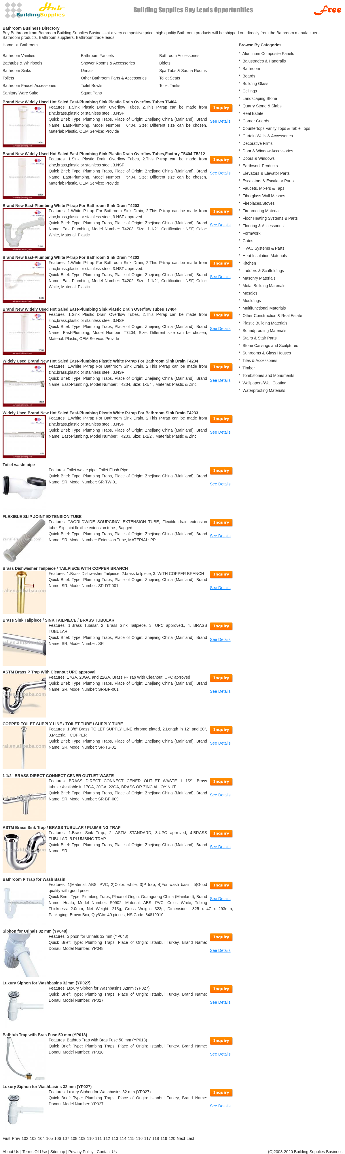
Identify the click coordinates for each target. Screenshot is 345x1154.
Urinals (87, 70)
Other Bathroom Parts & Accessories (114, 78)
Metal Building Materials (263, 285)
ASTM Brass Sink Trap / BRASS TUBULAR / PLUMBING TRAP (62, 827)
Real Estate (252, 113)
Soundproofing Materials (264, 330)
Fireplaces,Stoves (258, 203)
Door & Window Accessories (267, 151)
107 (65, 1138)
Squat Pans (91, 93)
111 (98, 1138)
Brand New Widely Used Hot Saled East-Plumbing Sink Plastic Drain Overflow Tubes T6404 (90, 102)
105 (49, 1138)
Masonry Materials (258, 278)
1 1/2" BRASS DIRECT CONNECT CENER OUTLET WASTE (58, 775)
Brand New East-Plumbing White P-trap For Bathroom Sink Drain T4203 (71, 205)
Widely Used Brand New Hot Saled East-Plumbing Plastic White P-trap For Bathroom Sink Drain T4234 (100, 361)
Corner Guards (255, 121)
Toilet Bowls (91, 85)
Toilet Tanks (169, 85)
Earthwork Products (260, 166)
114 (123, 1138)
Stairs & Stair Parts (259, 338)
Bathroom (29, 45)
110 (90, 1138)
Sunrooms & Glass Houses (266, 353)
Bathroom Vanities (19, 55)
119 (163, 1138)
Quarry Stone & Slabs (261, 106)
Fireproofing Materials (261, 210)
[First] (6, 1138)
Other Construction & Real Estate (272, 315)
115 (131, 1138)
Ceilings (249, 91)
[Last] (190, 1138)
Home (8, 45)
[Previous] (16, 1138)
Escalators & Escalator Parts (267, 181)
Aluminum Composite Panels (268, 53)
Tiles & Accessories (259, 360)
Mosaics (249, 293)
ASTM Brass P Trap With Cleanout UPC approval (49, 672)
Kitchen (249, 263)
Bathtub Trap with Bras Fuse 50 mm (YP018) (45, 1034)
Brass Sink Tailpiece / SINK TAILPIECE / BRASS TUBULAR (58, 620)
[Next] (181, 1138)
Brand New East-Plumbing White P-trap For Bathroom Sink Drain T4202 (71, 257)
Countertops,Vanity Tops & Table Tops (276, 128)
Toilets (8, 78)
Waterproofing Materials (263, 390)
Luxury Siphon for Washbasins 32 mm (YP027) (47, 1086)
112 (106, 1138)
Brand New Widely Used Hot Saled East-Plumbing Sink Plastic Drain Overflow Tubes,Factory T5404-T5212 (104, 153)
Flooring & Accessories (262, 225)
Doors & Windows (258, 158)
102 (25, 1138)
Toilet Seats (169, 78)
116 (139, 1138)
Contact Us (107, 1151)
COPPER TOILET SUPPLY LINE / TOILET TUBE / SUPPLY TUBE (63, 724)
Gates (247, 240)
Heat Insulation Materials (264, 255)
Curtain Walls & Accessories (267, 136)
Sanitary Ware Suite (20, 93)
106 (57, 1138)
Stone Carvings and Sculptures (270, 345)
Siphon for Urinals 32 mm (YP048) (35, 931)
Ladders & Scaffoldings (263, 270)
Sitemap (57, 1151)
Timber (248, 368)
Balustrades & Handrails (264, 61)
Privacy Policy (81, 1151)
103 (33, 1138)
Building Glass (255, 83)
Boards (248, 76)
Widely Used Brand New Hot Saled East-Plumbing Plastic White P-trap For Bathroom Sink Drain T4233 (100, 413)
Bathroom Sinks (17, 70)
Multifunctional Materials (264, 308)
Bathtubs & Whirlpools (22, 63)
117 (147, 1138)
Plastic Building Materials (264, 323)
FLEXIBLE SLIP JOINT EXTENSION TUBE (42, 516)
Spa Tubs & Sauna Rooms (183, 70)
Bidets (164, 63)
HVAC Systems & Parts (263, 248)
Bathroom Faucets (97, 55)
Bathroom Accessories (179, 55)
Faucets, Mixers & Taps (263, 188)
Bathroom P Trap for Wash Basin (34, 879)
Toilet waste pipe (19, 464)
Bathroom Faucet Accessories (29, 85)
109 (82, 1138)
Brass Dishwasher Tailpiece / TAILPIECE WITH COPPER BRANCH (65, 568)
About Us (11, 1151)
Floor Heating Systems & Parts (269, 218)
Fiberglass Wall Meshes (263, 195)
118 (155, 1138)
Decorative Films (257, 143)
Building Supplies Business (318, 1151)
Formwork (251, 233)
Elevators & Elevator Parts (265, 173)
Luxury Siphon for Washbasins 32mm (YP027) (46, 983)
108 (74, 1138)
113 (114, 1138)
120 (171, 1138)
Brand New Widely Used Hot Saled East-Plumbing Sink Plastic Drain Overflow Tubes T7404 (90, 309)
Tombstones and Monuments (268, 375)
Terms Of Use (34, 1151)
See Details (220, 121)
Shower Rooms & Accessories (108, 63)
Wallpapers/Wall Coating (264, 383)
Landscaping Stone (259, 98)
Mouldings (251, 300)
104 (41, 1138)
